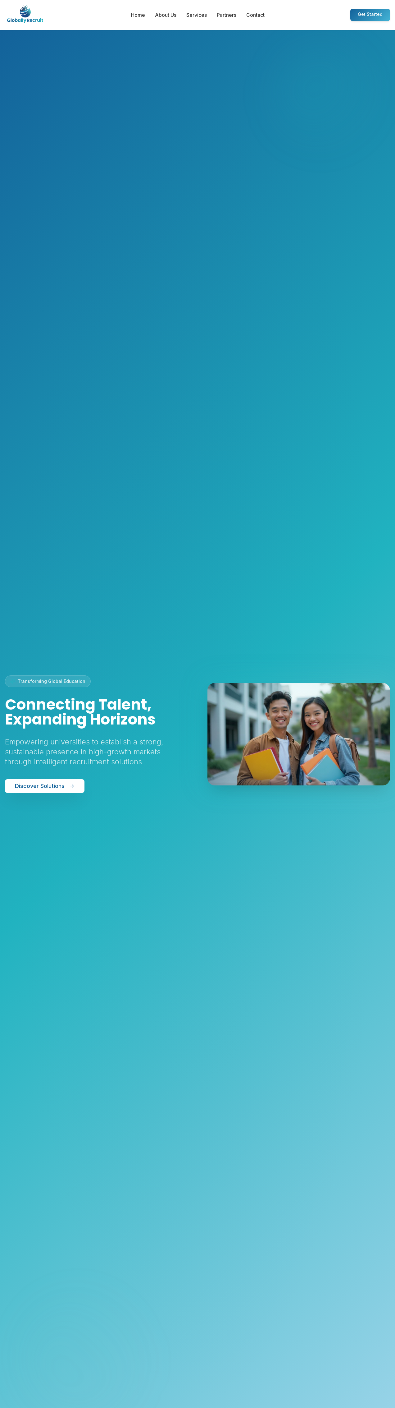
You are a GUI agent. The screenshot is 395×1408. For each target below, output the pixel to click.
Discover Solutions (45, 786)
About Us (165, 15)
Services (196, 15)
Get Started (370, 14)
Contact (255, 15)
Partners (226, 15)
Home (138, 15)
